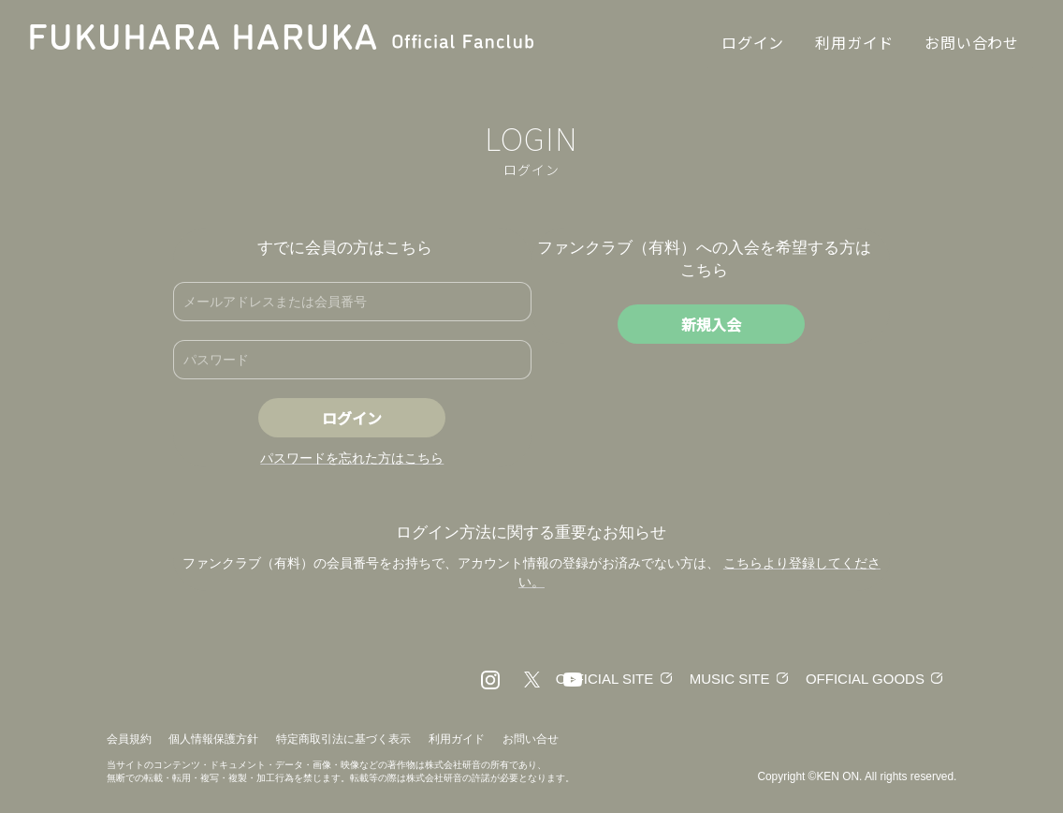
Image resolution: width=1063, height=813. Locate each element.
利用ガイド (457, 739)
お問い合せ (530, 739)
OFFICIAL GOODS (865, 679)
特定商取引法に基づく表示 (343, 739)
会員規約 (129, 739)
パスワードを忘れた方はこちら (352, 458)
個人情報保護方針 (213, 739)
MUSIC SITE (730, 679)
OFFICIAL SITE (604, 679)
